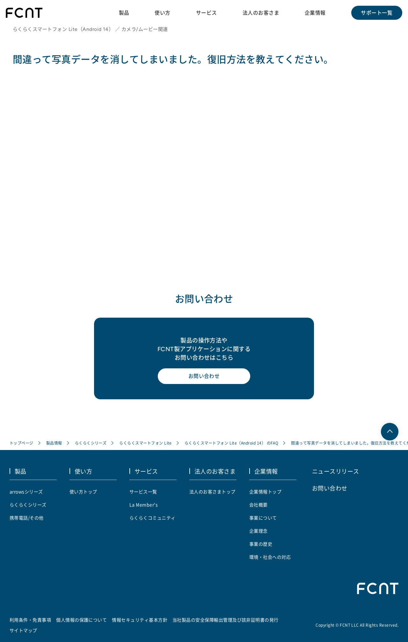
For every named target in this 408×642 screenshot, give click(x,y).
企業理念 (258, 531)
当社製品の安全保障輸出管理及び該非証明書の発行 (225, 619)
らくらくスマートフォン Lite (146, 443)
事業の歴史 (260, 544)
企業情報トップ (265, 491)
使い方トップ (83, 491)
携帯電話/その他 (27, 517)
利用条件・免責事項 (30, 619)
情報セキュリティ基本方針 (140, 619)
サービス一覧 (143, 491)
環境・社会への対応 (270, 557)
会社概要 (258, 504)
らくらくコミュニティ (152, 517)
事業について (263, 517)
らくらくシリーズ (91, 443)
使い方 (162, 12)
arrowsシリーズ (26, 491)
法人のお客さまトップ (212, 491)
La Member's (143, 504)
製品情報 (54, 443)
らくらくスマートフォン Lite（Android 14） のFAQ (232, 443)
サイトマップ (23, 630)
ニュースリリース (335, 471)
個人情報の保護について (81, 619)
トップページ (21, 443)
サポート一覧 (376, 13)
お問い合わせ (204, 378)
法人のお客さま (260, 12)
